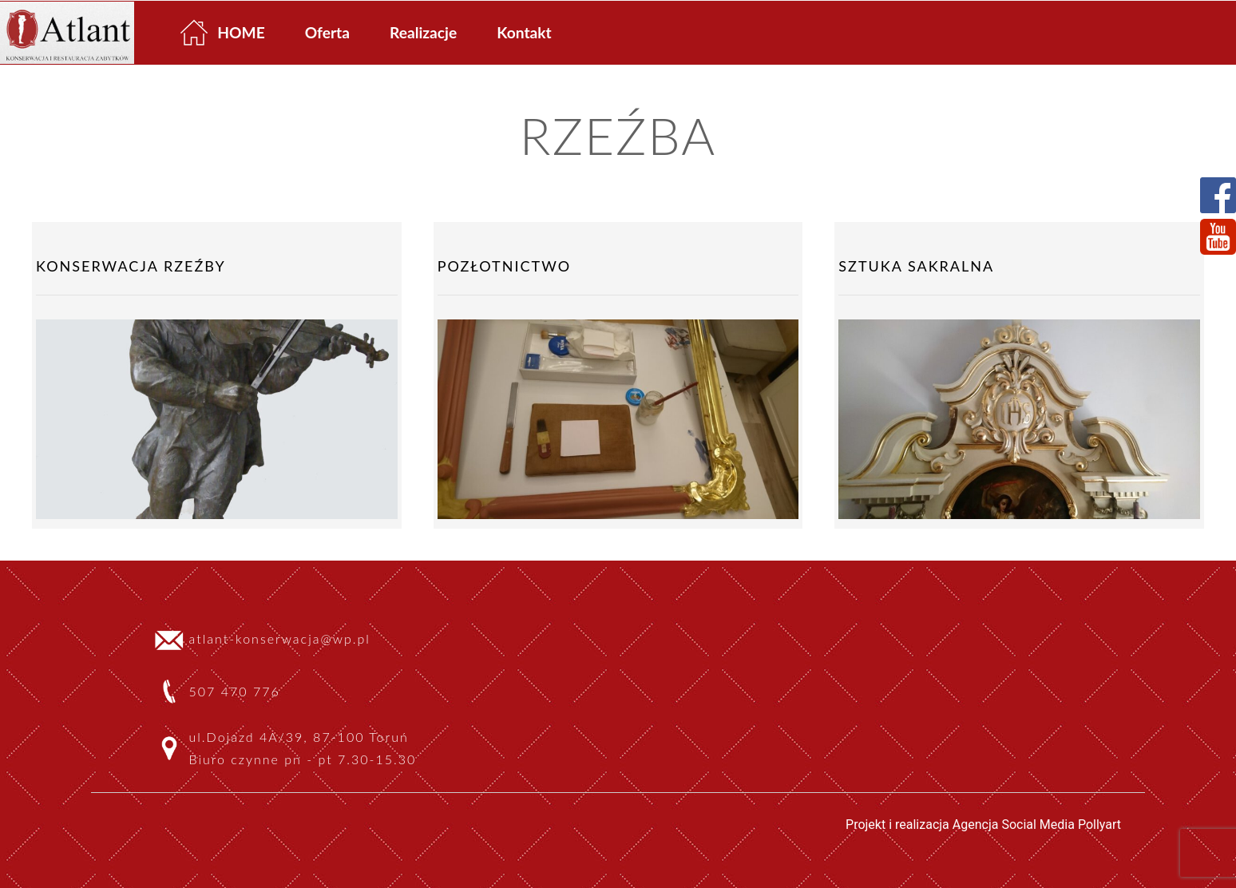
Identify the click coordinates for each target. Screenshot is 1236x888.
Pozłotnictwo (504, 266)
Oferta (327, 32)
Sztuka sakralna (916, 266)
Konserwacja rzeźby (131, 266)
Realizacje (423, 32)
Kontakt (524, 32)
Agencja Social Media (1014, 824)
